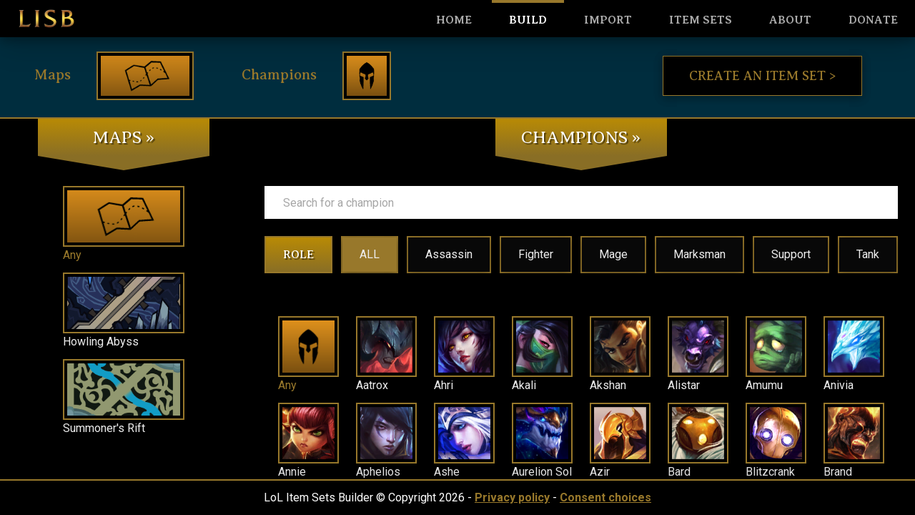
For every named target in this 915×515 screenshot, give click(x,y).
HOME (454, 20)
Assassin (449, 254)
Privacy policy (512, 497)
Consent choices (605, 497)
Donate (873, 20)
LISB (46, 18)
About (790, 20)
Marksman (699, 254)
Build (528, 20)
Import (608, 20)
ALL (370, 254)
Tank (867, 254)
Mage (613, 254)
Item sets (700, 20)
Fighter (535, 254)
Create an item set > (762, 76)
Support (791, 254)
